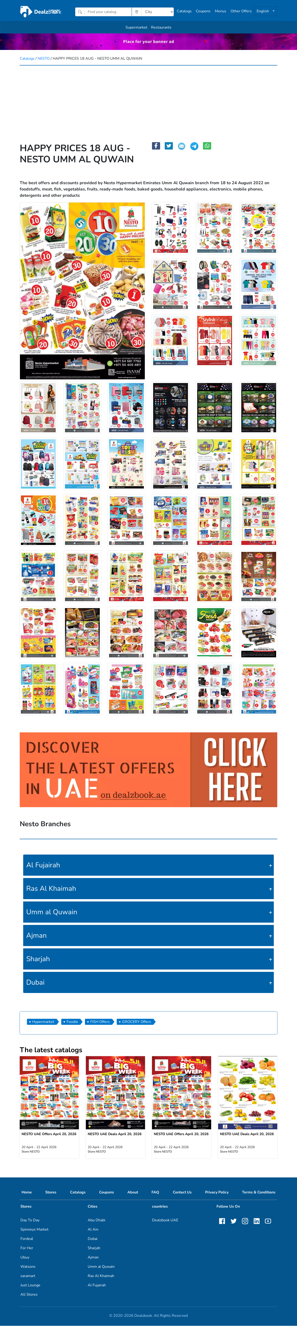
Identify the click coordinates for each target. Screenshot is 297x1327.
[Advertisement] (148, 100)
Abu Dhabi (96, 1221)
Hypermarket (43, 1021)
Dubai (35, 982)
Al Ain (93, 1230)
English (263, 11)
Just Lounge (30, 1286)
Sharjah (38, 959)
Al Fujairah (43, 865)
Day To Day (29, 1221)
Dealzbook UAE (165, 1221)
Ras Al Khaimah (51, 888)
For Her (26, 1249)
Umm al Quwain (51, 912)
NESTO (44, 58)
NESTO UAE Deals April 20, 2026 (115, 1135)
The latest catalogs (51, 1050)
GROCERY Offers (136, 1021)
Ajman (36, 935)
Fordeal (26, 1239)
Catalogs (184, 11)
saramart (27, 1277)
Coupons (203, 11)
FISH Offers (100, 1021)
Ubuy (24, 1258)
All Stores (29, 1295)
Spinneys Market (34, 1230)
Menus (220, 11)
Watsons (28, 1267)
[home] (41, 11)
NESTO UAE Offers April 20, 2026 (49, 1135)
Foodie (72, 1021)
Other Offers (241, 11)
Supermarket (136, 27)
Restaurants (161, 27)
